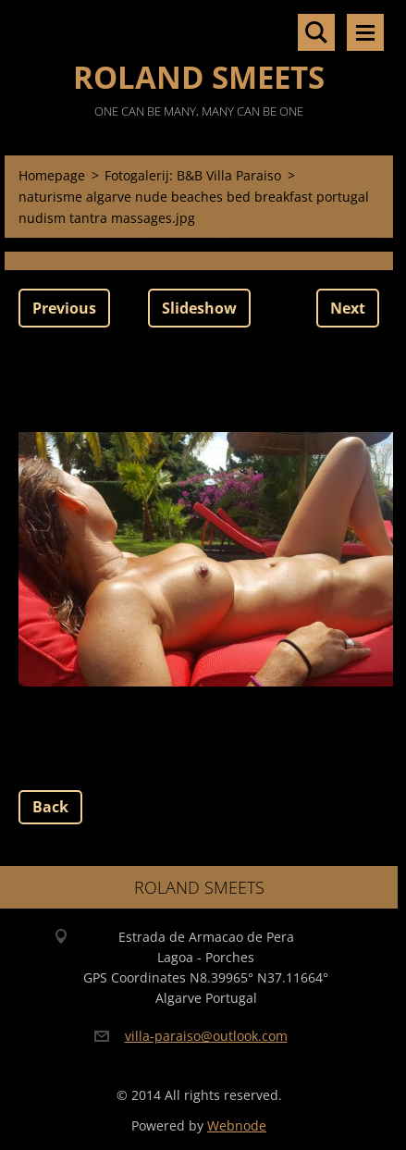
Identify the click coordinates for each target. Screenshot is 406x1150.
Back (50, 807)
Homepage (51, 175)
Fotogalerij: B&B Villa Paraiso (193, 175)
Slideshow (199, 308)
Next (347, 308)
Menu (365, 32)
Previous (64, 308)
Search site (316, 32)
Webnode (236, 1125)
